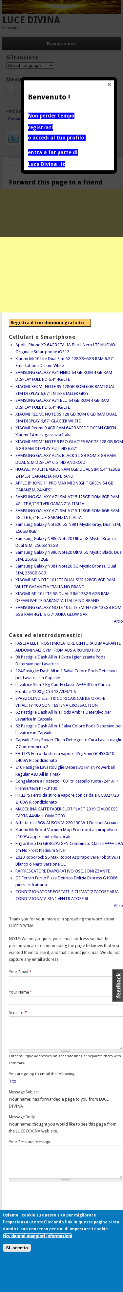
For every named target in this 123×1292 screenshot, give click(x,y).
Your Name (20, 992)
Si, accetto (17, 1247)
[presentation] (59, 1199)
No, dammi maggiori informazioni (37, 1235)
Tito (12, 1081)
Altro (118, 621)
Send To (18, 1012)
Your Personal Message (30, 1142)
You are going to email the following (41, 1074)
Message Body (22, 1117)
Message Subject (24, 1092)
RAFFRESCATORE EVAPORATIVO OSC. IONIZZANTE (62, 871)
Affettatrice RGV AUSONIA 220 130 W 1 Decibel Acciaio (66, 822)
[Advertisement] (61, 250)
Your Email (20, 972)
